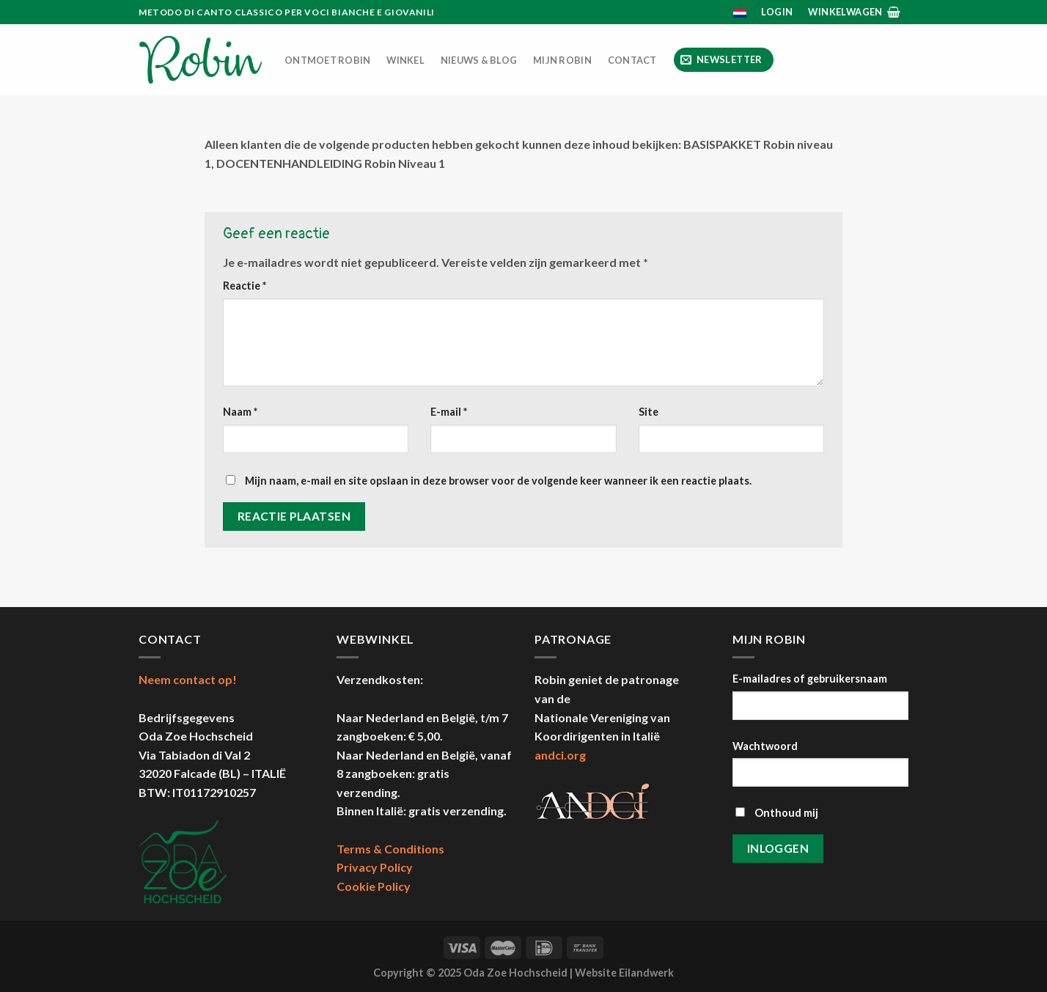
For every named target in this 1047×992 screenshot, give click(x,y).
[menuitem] (740, 13)
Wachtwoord (765, 746)
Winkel (405, 60)
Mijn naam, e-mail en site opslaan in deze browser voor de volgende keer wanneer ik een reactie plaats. (498, 480)
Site (648, 411)
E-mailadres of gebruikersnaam (809, 678)
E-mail (448, 411)
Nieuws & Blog (479, 60)
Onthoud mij (776, 813)
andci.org (560, 755)
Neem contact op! (188, 679)
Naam (240, 411)
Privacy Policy (375, 867)
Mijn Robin (562, 60)
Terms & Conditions (390, 849)
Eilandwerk (646, 972)
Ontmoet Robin (327, 60)
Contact (632, 60)
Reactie (244, 285)
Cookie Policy (374, 886)
